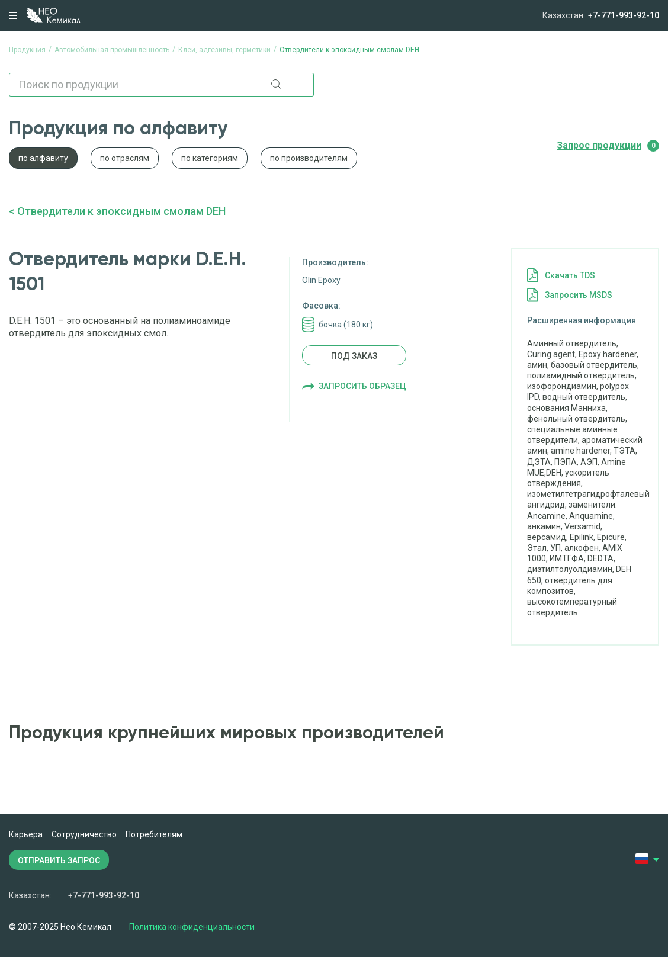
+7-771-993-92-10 (623, 15)
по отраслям (124, 158)
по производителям (309, 158)
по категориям (209, 158)
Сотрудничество (84, 834)
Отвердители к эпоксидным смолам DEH (121, 211)
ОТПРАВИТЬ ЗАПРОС (59, 860)
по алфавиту (43, 158)
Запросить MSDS (578, 295)
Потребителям (154, 834)
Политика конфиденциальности (192, 927)
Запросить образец (362, 386)
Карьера (26, 834)
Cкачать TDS (570, 275)
